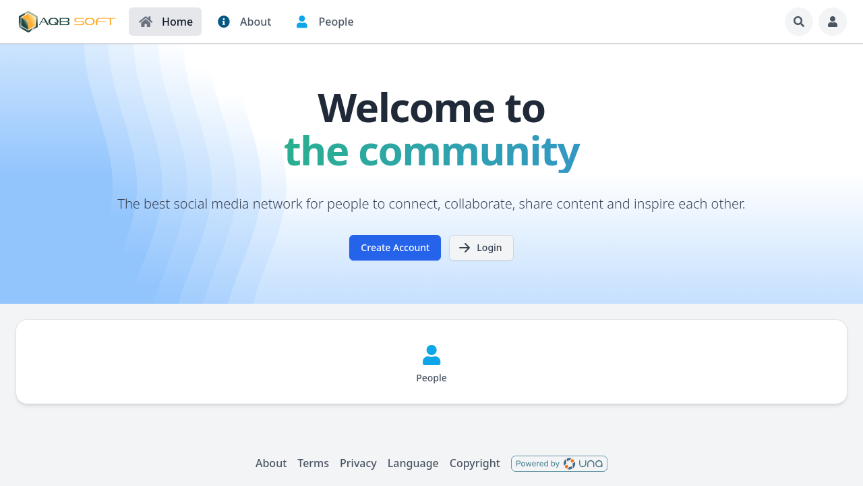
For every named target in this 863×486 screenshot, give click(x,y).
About (271, 463)
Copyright (475, 463)
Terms (313, 463)
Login (480, 247)
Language (413, 463)
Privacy (358, 463)
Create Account (395, 247)
